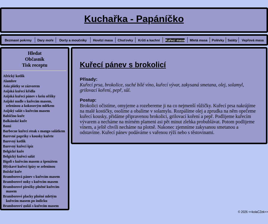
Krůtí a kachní (149, 40)
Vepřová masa (253, 40)
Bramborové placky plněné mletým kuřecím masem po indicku (31, 198)
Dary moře (45, 40)
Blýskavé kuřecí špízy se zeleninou (30, 166)
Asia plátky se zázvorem (23, 86)
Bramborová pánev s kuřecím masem (33, 177)
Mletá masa (198, 40)
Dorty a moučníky (73, 40)
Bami (8, 126)
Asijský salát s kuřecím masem (28, 111)
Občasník (34, 59)
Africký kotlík (15, 76)
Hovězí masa (103, 40)
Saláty (232, 40)
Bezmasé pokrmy (18, 40)
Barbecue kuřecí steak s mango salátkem (35, 131)
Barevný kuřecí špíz (19, 146)
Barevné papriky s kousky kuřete (30, 136)
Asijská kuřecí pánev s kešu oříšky (30, 96)
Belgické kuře (15, 151)
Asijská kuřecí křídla (20, 91)
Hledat (34, 53)
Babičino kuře (15, 116)
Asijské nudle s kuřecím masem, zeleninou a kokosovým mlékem (30, 103)
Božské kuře (14, 171)
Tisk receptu (34, 65)
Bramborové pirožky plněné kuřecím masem (32, 189)
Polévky (218, 40)
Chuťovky (125, 40)
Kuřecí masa (175, 40)
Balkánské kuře (16, 121)
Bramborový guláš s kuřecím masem (32, 206)
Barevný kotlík (16, 141)
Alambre (11, 81)
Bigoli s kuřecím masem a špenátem (31, 161)
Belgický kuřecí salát (20, 156)
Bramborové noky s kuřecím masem (32, 182)
